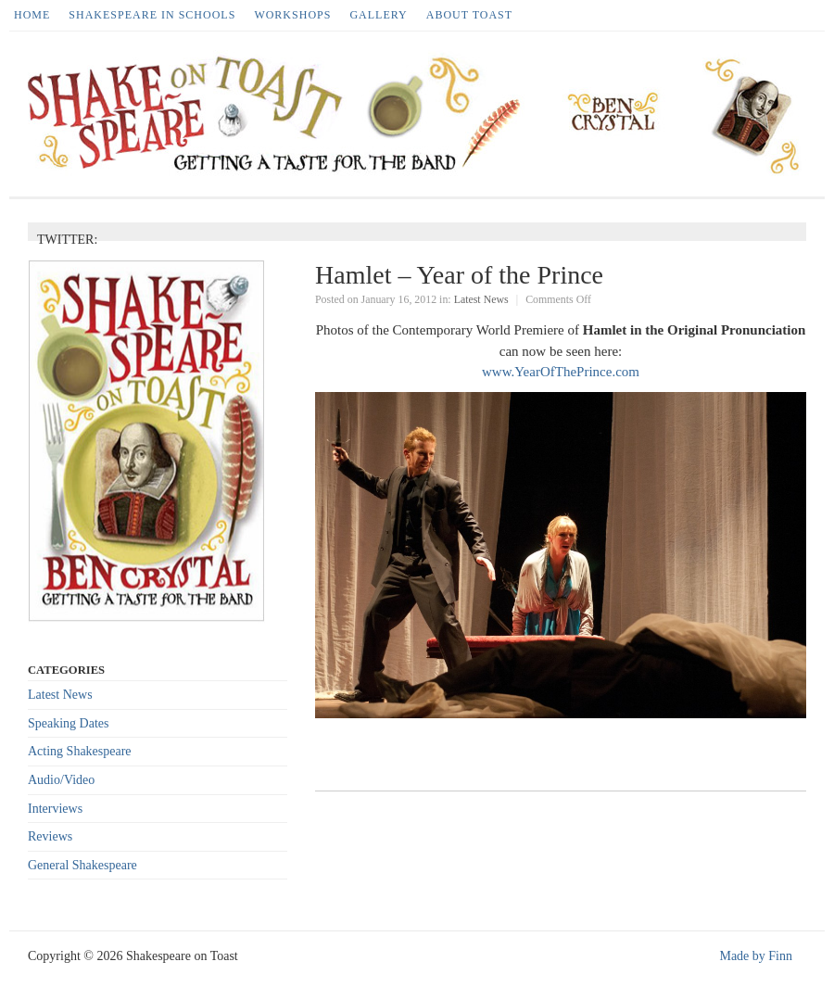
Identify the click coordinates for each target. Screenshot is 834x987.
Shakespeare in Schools (152, 14)
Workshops (292, 14)
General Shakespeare (82, 865)
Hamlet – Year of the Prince (459, 274)
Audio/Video (61, 780)
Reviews (50, 836)
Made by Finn (755, 956)
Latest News (481, 299)
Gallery (378, 14)
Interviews (55, 809)
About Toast (469, 14)
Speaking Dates (68, 723)
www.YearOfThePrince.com (560, 371)
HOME (32, 14)
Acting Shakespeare (80, 751)
